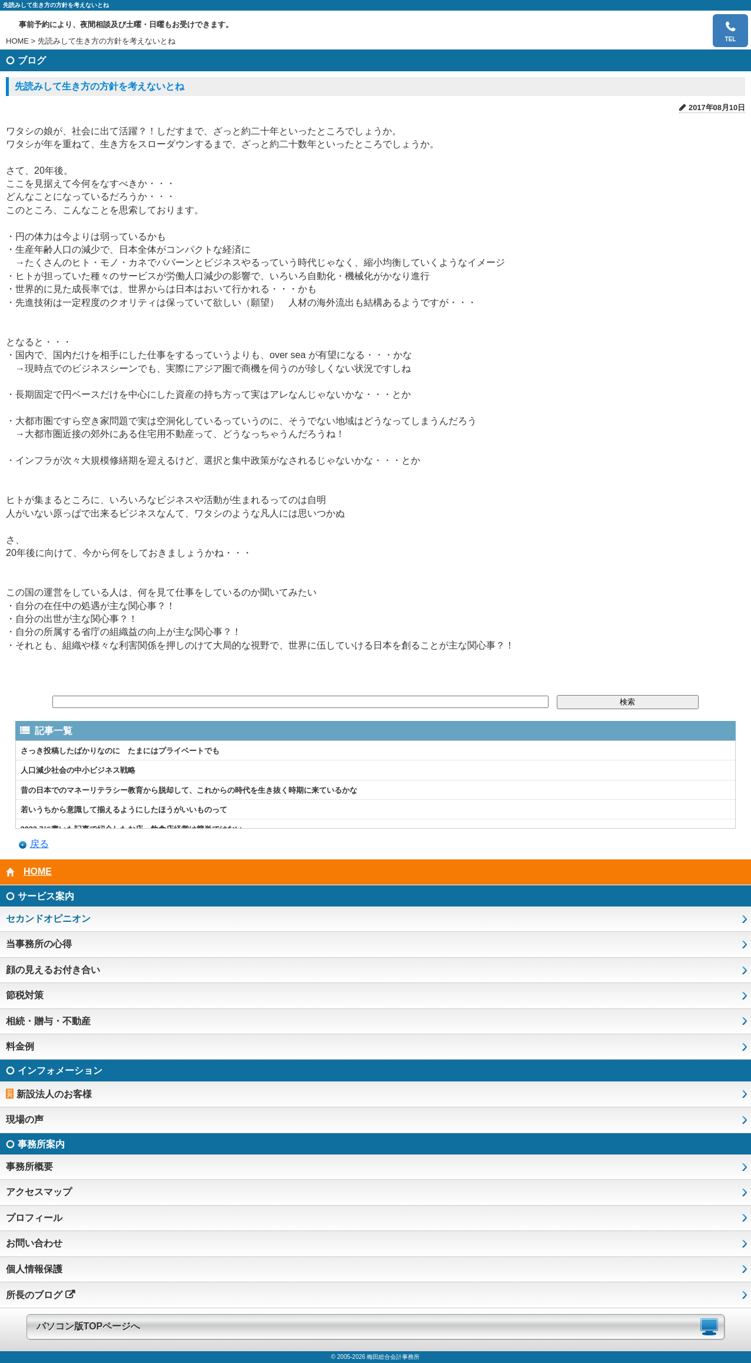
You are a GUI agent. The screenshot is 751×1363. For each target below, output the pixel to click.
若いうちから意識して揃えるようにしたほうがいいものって (124, 809)
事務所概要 (29, 1167)
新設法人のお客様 (54, 1094)
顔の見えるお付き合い (53, 970)
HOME (17, 41)
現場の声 (25, 1119)
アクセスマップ (39, 1192)
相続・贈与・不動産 (48, 1021)
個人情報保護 (34, 1269)
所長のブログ (34, 1295)
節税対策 (25, 995)
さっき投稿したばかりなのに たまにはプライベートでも (120, 750)
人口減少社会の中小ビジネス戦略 (78, 770)
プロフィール (34, 1218)
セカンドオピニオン (48, 919)
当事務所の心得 (39, 944)
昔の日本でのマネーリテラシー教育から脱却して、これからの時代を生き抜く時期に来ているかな (189, 790)
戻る (39, 844)
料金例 (20, 1046)
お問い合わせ (34, 1243)
